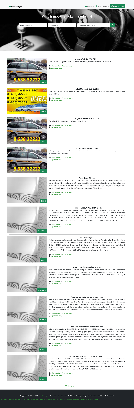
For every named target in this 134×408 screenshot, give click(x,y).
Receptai (4, 399)
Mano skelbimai (102, 6)
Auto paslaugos (67, 66)
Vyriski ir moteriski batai (49, 399)
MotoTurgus (15, 6)
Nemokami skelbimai (31, 399)
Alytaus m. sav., (56, 68)
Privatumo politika (97, 396)
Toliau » (69, 386)
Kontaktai (89, 6)
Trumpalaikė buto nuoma (89, 399)
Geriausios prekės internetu (69, 399)
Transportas (56, 66)
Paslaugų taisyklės (82, 396)
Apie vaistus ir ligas (16, 399)
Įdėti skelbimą (117, 6)
